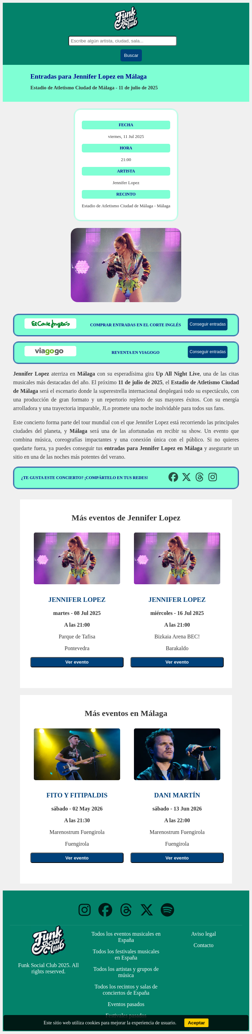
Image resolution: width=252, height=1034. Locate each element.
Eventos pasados (126, 1004)
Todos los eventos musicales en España (126, 937)
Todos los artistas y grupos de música (126, 972)
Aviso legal (203, 934)
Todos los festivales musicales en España (126, 954)
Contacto (204, 945)
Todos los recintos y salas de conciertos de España (126, 990)
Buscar (131, 55)
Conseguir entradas (208, 324)
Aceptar (196, 1022)
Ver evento (76, 662)
